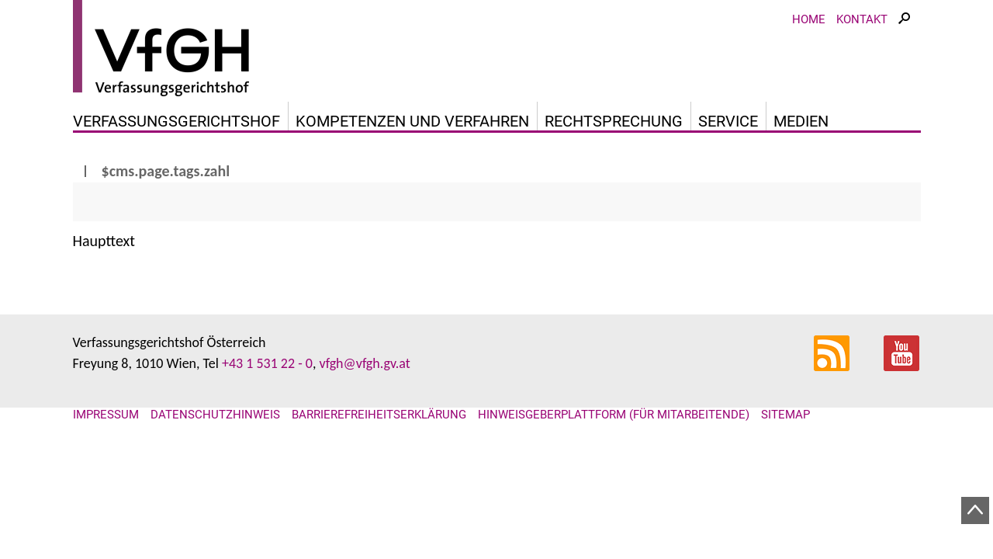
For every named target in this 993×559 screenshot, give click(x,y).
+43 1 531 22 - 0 (267, 363)
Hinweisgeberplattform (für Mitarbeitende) (613, 415)
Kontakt (861, 19)
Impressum (106, 415)
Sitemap (785, 415)
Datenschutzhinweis (215, 415)
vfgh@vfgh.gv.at (364, 363)
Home (808, 19)
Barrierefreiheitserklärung (379, 415)
